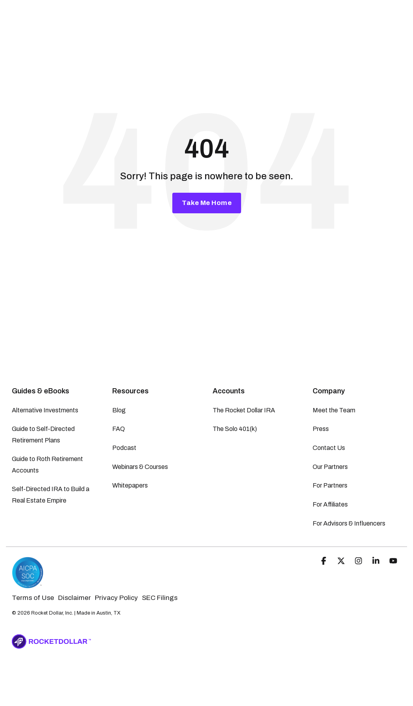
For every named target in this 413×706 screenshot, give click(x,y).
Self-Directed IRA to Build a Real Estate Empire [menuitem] (51, 494)
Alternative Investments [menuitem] (45, 410)
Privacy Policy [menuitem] (116, 598)
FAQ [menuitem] (118, 428)
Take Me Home (207, 203)
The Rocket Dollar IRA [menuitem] (244, 410)
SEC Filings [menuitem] (159, 598)
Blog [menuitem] (119, 410)
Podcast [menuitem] (124, 447)
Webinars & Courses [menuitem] (140, 466)
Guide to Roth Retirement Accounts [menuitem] (48, 464)
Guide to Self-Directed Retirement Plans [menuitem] (44, 434)
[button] (324, 561)
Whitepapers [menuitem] (130, 485)
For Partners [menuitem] (330, 485)
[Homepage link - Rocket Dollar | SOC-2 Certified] (27, 584)
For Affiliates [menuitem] (330, 504)
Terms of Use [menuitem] (33, 598)
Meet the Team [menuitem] (334, 410)
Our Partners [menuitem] (330, 466)
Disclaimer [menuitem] (74, 598)
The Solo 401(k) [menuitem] (235, 428)
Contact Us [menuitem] (329, 447)
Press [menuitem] (321, 428)
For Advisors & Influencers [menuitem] (349, 523)
